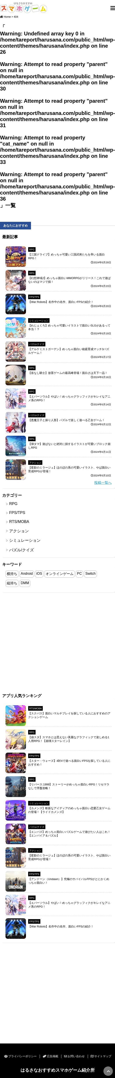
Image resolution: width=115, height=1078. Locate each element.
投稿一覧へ (103, 482)
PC (79, 573)
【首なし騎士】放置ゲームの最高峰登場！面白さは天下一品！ (68, 373)
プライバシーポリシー (20, 1056)
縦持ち (12, 583)
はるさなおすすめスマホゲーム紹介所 (58, 1070)
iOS (39, 573)
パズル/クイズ (36, 344)
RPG (31, 249)
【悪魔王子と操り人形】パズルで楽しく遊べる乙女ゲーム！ (66, 420)
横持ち (12, 574)
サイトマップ (101, 1056)
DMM (25, 583)
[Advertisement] (46, 643)
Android (27, 573)
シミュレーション (38, 320)
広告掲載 (50, 1056)
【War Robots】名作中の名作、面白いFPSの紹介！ (61, 302)
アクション (35, 462)
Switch (90, 573)
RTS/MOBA (19, 521)
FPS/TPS (34, 297)
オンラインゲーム (60, 574)
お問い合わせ (74, 1056)
